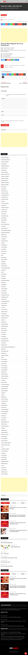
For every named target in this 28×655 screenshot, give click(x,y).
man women (3, 342)
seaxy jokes (3, 415)
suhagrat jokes (4, 430)
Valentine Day (3, 457)
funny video (3, 253)
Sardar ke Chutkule (4, 409)
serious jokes (3, 417)
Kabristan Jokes (4, 311)
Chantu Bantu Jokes (5, 195)
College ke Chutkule (5, 207)
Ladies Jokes (3, 322)
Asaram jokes (3, 170)
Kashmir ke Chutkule (5, 315)
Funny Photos (3, 251)
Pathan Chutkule (4, 374)
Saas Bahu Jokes (4, 401)
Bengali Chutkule (4, 180)
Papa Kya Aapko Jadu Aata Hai (14, 65)
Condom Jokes (4, 211)
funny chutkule (4, 247)
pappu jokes (6, 67)
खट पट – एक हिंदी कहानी (23, 83)
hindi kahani (3, 278)
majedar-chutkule (4, 338)
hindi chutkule (4, 274)
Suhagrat (3, 428)
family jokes (3, 238)
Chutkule (3, 201)
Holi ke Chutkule (4, 288)
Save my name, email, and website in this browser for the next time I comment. (12, 121)
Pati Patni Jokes (4, 378)
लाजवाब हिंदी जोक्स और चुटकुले (6, 83)
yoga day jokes (4, 469)
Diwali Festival (4, 220)
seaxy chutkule (4, 413)
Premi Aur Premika (4, 386)
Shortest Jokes (4, 424)
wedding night (4, 459)
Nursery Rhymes (4, 369)
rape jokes (3, 392)
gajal (2, 255)
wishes (2, 465)
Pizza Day (3, 380)
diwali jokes (3, 222)
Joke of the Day (4, 309)
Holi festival (3, 286)
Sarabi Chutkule (4, 405)
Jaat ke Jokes (4, 299)
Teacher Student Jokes (5, 444)
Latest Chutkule (4, 330)
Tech (2, 446)
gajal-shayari (3, 257)
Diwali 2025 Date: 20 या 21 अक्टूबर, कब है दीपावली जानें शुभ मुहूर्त (10, 617)
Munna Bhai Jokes (4, 351)
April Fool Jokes (4, 168)
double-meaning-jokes (5, 232)
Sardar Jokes (3, 407)
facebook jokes (4, 236)
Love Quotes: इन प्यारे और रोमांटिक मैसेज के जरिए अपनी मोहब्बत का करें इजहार (12, 626)
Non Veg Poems (4, 365)
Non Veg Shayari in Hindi (5, 562)
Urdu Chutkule (4, 455)
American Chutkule (4, 161)
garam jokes (3, 263)
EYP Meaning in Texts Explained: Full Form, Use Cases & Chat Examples (13, 638)
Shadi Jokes (3, 419)
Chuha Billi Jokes (4, 197)
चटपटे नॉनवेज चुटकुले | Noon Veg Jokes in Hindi (9, 557)
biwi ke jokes (3, 186)
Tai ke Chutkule (4, 436)
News (2, 357)
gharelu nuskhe (4, 265)
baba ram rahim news (5, 174)
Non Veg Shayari (4, 367)
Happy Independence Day (15, 546)
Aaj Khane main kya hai (5, 159)
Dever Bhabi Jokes (4, 215)
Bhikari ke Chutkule (4, 184)
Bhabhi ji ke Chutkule (5, 182)
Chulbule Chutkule (4, 199)
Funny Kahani (3, 249)
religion (2, 394)
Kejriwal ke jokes (4, 317)
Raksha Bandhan (4, 390)
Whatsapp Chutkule (4, 461)
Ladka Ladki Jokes (4, 324)
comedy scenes (4, 209)
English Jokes (3, 234)
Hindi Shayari (3, 284)
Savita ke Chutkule (4, 411)
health (2, 272)
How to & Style (4, 292)
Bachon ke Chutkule (5, 176)
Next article (25, 82)
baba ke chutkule (4, 172)
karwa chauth (3, 313)
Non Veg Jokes (4, 359)
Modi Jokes (3, 349)
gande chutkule (4, 259)
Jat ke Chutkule (4, 303)
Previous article (3, 82)
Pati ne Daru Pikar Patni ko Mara (7, 566)
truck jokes (3, 453)
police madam (4, 382)
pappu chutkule (22, 65)
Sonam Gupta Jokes (5, 426)
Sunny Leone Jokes (4, 434)
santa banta (3, 403)
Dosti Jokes (3, 226)
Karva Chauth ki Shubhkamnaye (7, 542)
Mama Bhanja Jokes (5, 340)
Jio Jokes (3, 307)
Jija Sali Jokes (4, 305)
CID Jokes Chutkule (4, 203)
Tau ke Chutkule (4, 438)
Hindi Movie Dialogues (5, 280)
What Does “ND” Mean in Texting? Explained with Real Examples (11, 639)
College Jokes (4, 205)
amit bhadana (3, 163)
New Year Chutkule (4, 355)
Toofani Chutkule (4, 451)
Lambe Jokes (3, 328)
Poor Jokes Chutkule (5, 384)
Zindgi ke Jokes (4, 471)
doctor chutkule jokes (5, 224)
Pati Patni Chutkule (4, 376)
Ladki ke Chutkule (4, 326)
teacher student (4, 440)
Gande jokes (6, 65)
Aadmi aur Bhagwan (5, 157)
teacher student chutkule (6, 442)
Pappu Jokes (4, 15)
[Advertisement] (14, 35)
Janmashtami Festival (5, 301)
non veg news (3, 363)
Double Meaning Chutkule (6, 230)
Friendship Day (4, 245)
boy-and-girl (3, 188)
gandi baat (3, 261)
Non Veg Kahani (4, 361)
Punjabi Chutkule (4, 388)
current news (3, 213)
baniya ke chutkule (4, 178)
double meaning (4, 228)
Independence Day (4, 297)
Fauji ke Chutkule (4, 240)
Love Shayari (3, 336)
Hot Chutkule (3, 290)
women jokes (3, 467)
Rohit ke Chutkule (4, 399)
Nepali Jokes (3, 353)
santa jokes (11, 67)
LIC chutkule (3, 334)
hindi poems (3, 282)
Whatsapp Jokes (4, 463)
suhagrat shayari (4, 432)
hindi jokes (3, 276)
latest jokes (3, 332)
